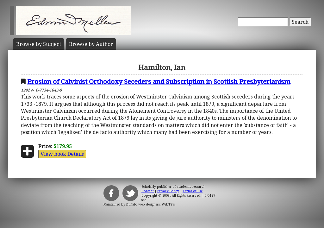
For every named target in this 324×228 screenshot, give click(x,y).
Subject (38, 44)
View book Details (62, 153)
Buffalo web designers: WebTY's (150, 204)
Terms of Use (192, 191)
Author (91, 44)
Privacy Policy (168, 191)
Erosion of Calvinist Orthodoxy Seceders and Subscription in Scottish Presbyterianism (158, 81)
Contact (147, 191)
